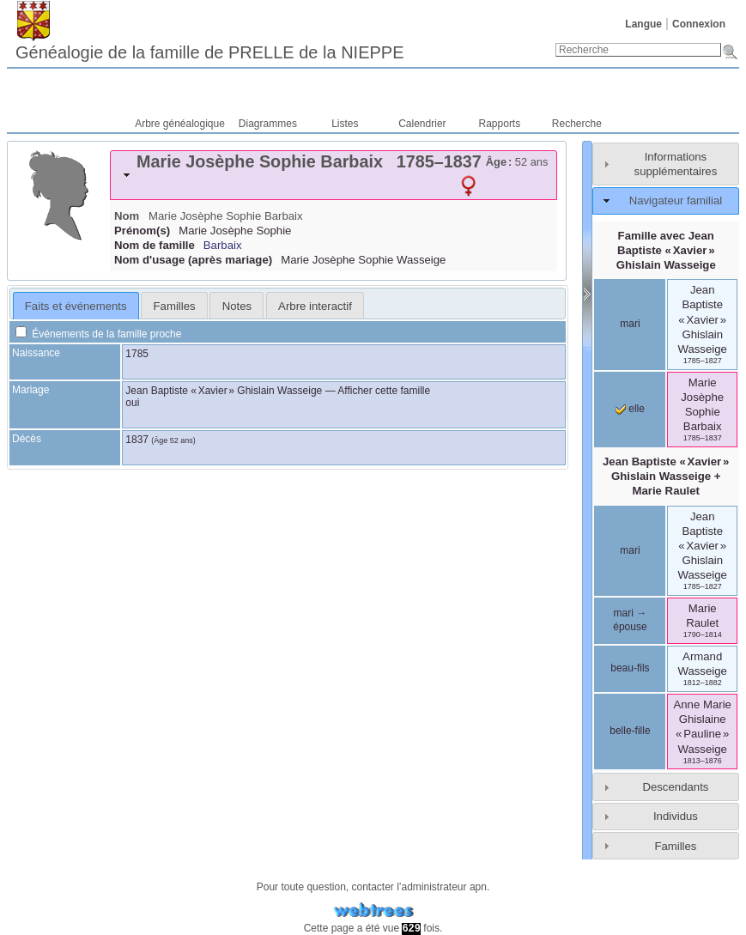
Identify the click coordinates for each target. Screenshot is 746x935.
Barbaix (222, 245)
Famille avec (666, 250)
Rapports (500, 124)
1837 (137, 440)
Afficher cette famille (383, 391)
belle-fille (630, 731)
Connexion (698, 24)
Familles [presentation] (175, 306)
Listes (344, 124)
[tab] (333, 175)
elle (630, 409)
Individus (675, 816)
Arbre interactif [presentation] (315, 306)
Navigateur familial (675, 200)
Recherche (577, 124)
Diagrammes (268, 124)
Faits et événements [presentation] (76, 306)
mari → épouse (629, 620)
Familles (675, 846)
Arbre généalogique (180, 124)
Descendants (675, 786)
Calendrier (422, 124)
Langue (643, 24)
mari (630, 324)
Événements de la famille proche (98, 334)
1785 (137, 354)
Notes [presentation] (237, 306)
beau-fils (629, 668)
